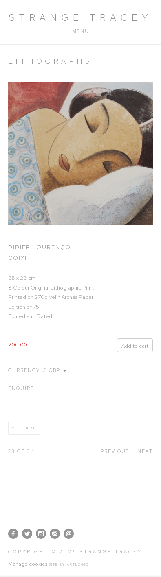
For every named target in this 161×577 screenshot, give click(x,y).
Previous (115, 451)
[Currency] (55, 370)
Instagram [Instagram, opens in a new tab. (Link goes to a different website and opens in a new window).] (41, 534)
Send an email (69, 534)
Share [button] (27, 428)
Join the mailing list (55, 534)
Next (145, 451)
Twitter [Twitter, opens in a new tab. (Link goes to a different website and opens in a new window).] (27, 534)
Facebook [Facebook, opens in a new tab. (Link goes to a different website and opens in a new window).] (13, 534)
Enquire (21, 388)
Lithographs (50, 61)
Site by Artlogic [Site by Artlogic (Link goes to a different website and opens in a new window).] (69, 564)
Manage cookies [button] (27, 563)
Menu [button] (80, 31)
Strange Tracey (80, 17)
